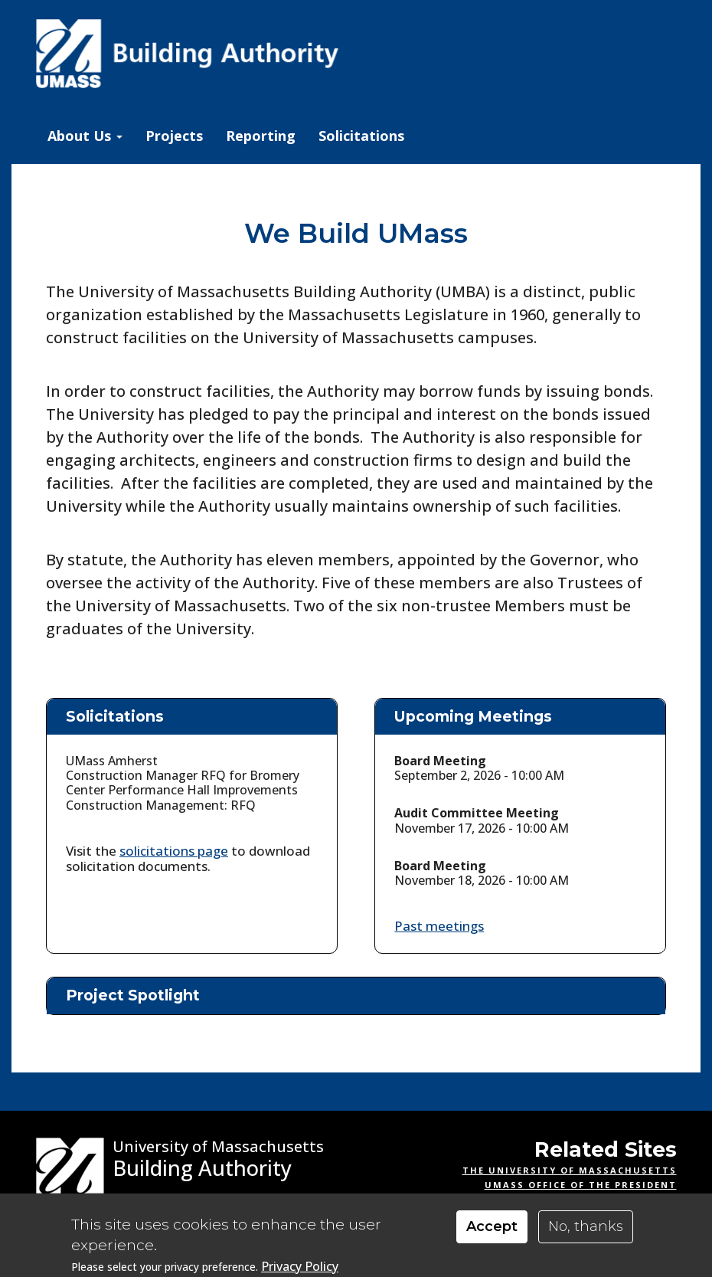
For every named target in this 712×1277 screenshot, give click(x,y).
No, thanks (585, 1226)
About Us (84, 135)
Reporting (261, 135)
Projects (174, 135)
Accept (492, 1226)
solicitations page (173, 851)
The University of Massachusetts (569, 1170)
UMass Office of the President (581, 1184)
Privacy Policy (299, 1266)
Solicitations (361, 135)
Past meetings (439, 926)
